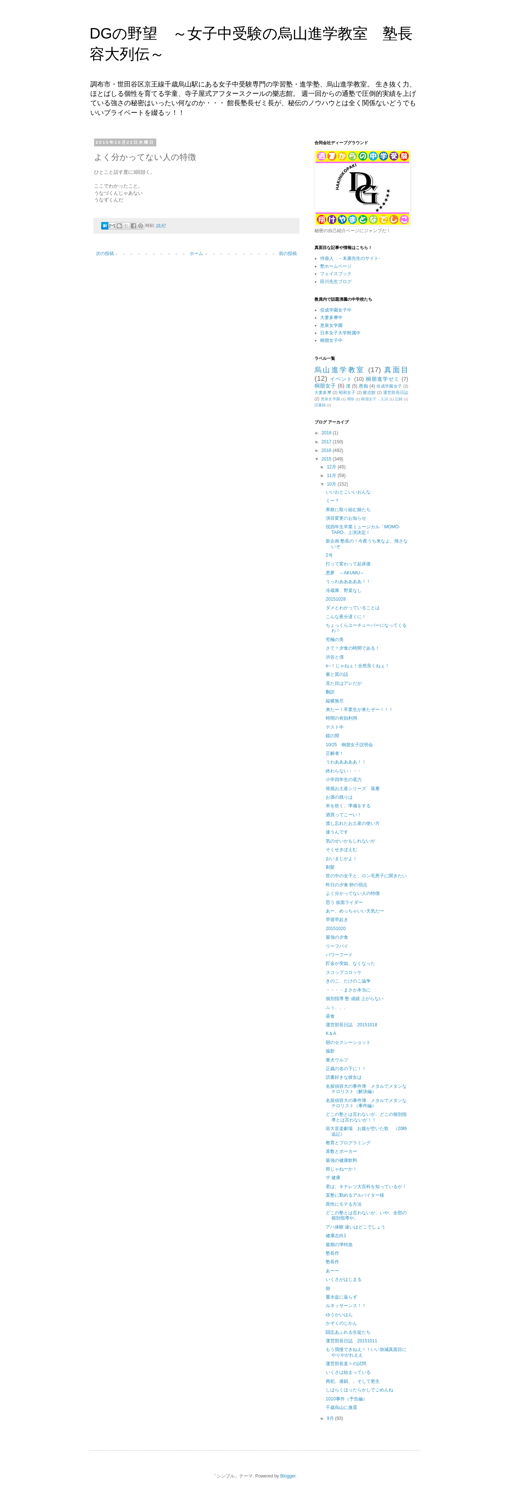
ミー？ (332, 500)
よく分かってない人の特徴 (353, 893)
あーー (332, 1270)
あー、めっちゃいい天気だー (355, 911)
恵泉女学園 (331, 325)
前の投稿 (288, 253)
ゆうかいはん (339, 1314)
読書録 (320, 405)
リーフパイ (337, 946)
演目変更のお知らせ (346, 518)
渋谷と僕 (335, 657)
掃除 (351, 399)
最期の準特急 (339, 1244)
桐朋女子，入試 (374, 399)
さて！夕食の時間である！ (353, 648)
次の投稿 (105, 253)
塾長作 (332, 1253)
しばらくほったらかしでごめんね (359, 1390)
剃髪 (330, 867)
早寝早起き (337, 919)
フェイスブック (336, 273)
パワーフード (339, 954)
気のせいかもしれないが (350, 841)
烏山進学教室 (339, 370)
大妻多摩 (322, 392)
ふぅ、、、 (337, 1007)
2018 (327, 432)
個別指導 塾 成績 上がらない (354, 998)
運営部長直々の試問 (346, 1363)
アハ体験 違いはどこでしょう (355, 1227)
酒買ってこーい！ (344, 814)
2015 (327, 459)
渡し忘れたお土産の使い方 (353, 823)
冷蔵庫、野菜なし (344, 590)
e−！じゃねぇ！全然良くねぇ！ (357, 665)
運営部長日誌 (395, 392)
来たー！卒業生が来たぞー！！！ (359, 709)
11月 (332, 475)
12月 (332, 467)
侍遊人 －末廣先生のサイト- (350, 258)
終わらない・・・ (344, 771)
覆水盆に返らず (341, 1297)
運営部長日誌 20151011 (351, 1340)
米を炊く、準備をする (348, 805)
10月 (332, 484)
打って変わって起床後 (348, 564)
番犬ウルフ (337, 1060)
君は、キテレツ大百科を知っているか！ (366, 1186)
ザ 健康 (333, 1177)
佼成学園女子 (389, 386)
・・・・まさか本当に (348, 990)
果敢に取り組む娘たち (348, 509)
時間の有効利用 (341, 718)
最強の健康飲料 (341, 1160)
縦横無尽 (335, 701)
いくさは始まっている (348, 1372)
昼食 (330, 1016)
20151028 (336, 599)
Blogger (288, 1476)
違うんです (337, 832)
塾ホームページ (336, 266)
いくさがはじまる (344, 1279)
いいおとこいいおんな (348, 492)
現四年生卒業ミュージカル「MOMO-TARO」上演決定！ (363, 529)
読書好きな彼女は (344, 1077)
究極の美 (335, 639)
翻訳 (330, 692)
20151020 (336, 928)
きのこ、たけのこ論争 (348, 981)
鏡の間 (332, 735)
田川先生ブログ (336, 281)
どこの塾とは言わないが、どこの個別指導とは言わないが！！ (366, 1117)
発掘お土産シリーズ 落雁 (353, 788)
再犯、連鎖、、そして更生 (353, 1381)
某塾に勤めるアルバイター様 (355, 1195)
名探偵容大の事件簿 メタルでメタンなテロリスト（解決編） (366, 1089)
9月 (331, 1418)
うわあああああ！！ (346, 762)
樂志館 (369, 392)
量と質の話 (337, 674)
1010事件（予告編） (346, 1399)
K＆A (331, 1033)
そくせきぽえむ (341, 849)
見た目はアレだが (344, 683)
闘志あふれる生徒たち (348, 1332)
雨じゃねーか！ (341, 1169)
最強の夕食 (337, 937)
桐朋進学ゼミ (383, 379)
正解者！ (335, 753)
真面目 (396, 370)
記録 (399, 399)
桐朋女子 (325, 386)
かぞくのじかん (341, 1323)
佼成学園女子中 (336, 310)
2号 (329, 555)
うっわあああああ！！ (348, 581)
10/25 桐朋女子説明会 (349, 744)
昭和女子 (347, 392)
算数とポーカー (341, 1151)
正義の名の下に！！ (346, 1068)
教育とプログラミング (348, 1142)
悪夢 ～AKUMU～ (345, 573)
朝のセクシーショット (348, 1042)
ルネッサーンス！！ (346, 1305)
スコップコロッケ (344, 972)
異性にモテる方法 (344, 1204)
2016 (327, 450)
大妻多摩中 (331, 317)
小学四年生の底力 (344, 779)
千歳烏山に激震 (341, 1407)
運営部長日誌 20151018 (351, 1024)
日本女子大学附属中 (340, 332)
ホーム (196, 253)
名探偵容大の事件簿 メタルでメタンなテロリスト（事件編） (366, 1103)
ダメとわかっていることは (353, 607)
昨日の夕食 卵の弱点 (346, 884)
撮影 (330, 1051)
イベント (341, 379)
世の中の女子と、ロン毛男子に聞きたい (366, 875)
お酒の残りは (339, 797)
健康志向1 (336, 1235)
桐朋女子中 (331, 340)
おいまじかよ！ (341, 858)
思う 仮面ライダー (344, 902)
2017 (327, 441)
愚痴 (363, 386)
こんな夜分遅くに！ (346, 616)
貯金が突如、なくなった (350, 963)
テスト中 (335, 727)
